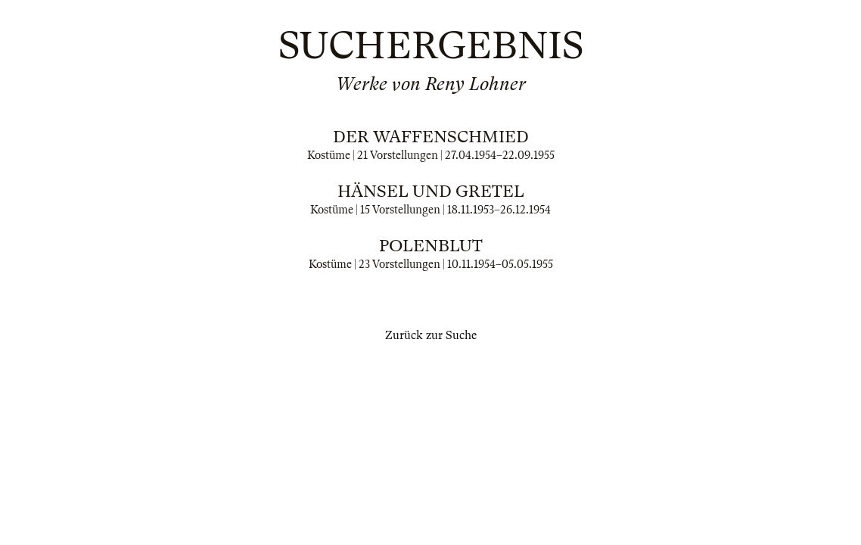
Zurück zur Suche (431, 335)
